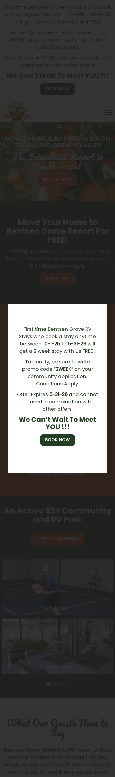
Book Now (57, 440)
